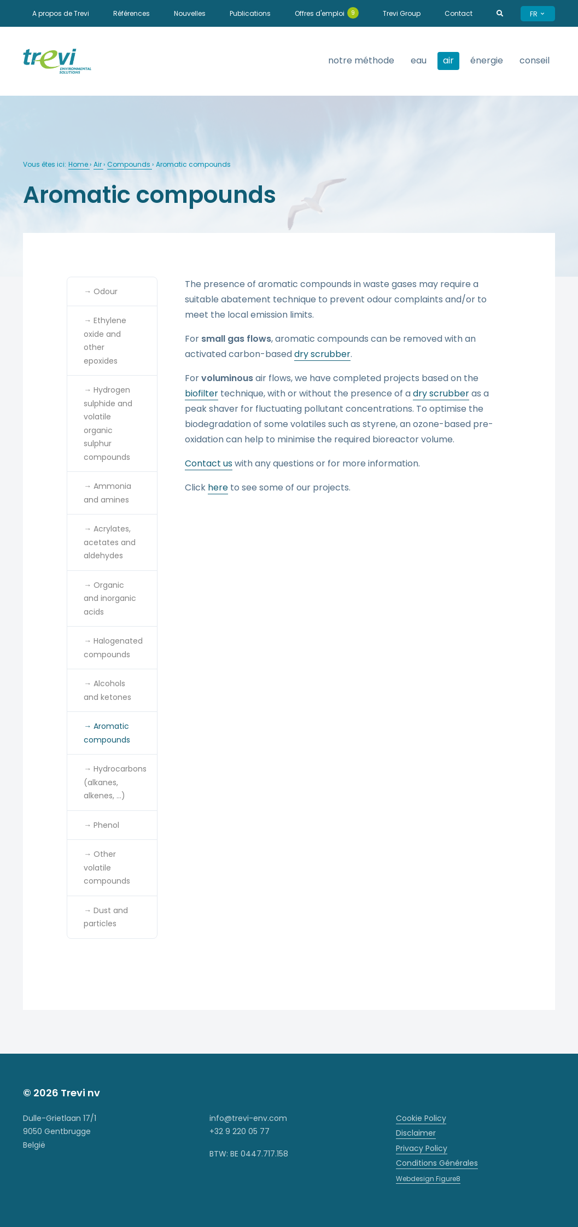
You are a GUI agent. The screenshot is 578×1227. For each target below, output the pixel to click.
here (218, 487)
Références (131, 13)
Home (79, 164)
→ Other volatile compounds (107, 867)
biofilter (201, 393)
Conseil (534, 60)
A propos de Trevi (60, 13)
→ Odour (101, 291)
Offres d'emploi (327, 13)
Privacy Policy (421, 1148)
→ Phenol (101, 825)
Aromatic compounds (193, 164)
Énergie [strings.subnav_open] (486, 60)
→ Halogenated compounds (113, 647)
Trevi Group (402, 13)
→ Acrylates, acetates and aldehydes (110, 542)
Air (98, 164)
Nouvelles (190, 13)
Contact (458, 13)
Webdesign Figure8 (428, 1178)
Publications (250, 13)
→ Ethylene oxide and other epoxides (105, 340)
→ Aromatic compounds (107, 733)
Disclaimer (416, 1132)
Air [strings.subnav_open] (448, 60)
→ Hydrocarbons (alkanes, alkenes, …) (115, 782)
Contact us (208, 463)
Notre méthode (361, 60)
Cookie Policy (421, 1118)
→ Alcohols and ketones (107, 690)
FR (538, 14)
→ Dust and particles (106, 917)
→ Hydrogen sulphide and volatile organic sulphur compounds (108, 423)
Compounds (129, 164)
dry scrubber (322, 354)
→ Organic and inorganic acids (110, 598)
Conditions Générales (437, 1163)
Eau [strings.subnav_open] (419, 60)
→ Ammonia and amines (107, 493)
